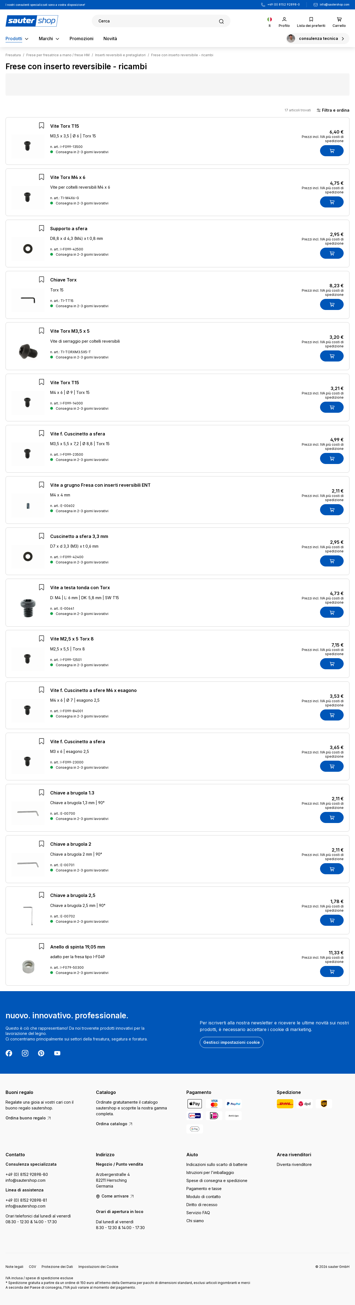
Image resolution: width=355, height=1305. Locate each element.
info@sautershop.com (334, 4)
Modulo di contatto (203, 1196)
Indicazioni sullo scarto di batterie (216, 1164)
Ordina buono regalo (28, 1118)
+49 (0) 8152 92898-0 (283, 4)
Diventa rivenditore (294, 1164)
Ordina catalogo (114, 1123)
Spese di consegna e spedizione (216, 1180)
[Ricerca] (161, 21)
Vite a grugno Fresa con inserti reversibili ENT (100, 485)
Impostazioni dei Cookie (98, 1267)
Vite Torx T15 (64, 126)
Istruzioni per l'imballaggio (210, 1172)
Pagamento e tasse (204, 1188)
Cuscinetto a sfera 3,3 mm (79, 536)
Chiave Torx (63, 280)
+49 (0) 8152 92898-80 (27, 1174)
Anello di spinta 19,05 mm (77, 947)
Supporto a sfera (68, 228)
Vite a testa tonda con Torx (80, 587)
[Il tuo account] (284, 21)
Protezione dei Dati (57, 1267)
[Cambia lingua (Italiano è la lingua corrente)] (269, 21)
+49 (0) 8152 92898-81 (26, 1200)
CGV (32, 1267)
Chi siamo (195, 1220)
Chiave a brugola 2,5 (72, 895)
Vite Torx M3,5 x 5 (70, 331)
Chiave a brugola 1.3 (72, 793)
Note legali (14, 1267)
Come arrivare (115, 1196)
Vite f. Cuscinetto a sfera (77, 434)
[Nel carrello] (332, 150)
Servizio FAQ (198, 1212)
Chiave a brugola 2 (70, 844)
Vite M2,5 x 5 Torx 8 (72, 639)
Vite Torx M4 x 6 (67, 177)
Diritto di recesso (201, 1204)
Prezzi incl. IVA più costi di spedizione (323, 139)
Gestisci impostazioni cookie (231, 1042)
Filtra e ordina (332, 110)
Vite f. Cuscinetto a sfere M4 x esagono (93, 690)
